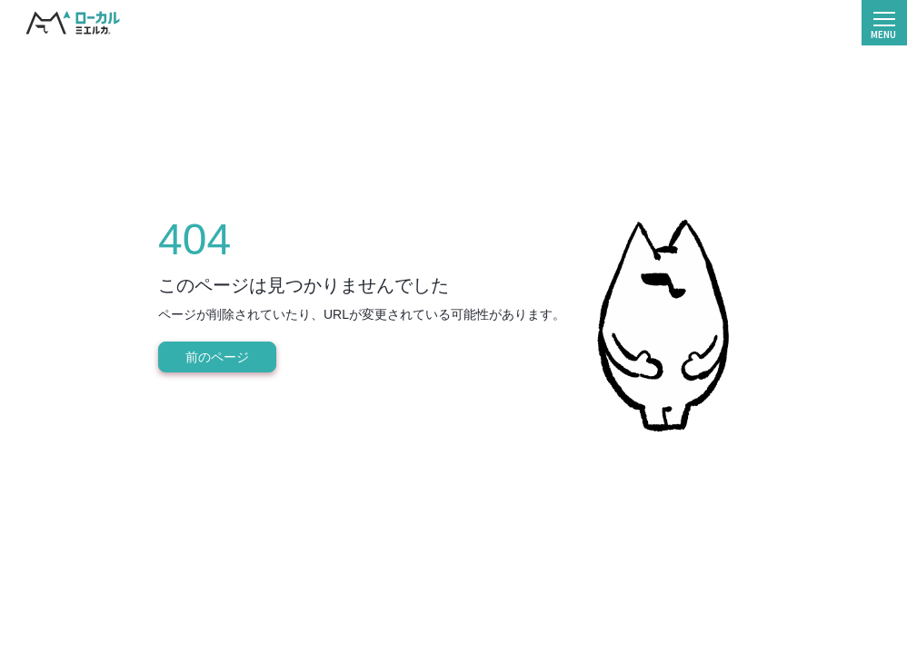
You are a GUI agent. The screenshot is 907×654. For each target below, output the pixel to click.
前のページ (217, 357)
